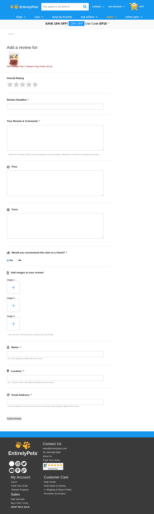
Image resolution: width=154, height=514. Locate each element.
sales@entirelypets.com (55, 448)
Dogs (21, 17)
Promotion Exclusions (55, 493)
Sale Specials (18, 499)
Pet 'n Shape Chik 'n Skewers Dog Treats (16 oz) (29, 66)
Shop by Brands (62, 17)
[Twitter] (24, 463)
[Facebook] (11, 463)
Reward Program (20, 490)
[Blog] (24, 470)
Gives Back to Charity (55, 486)
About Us (47, 456)
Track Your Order (51, 460)
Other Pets (133, 17)
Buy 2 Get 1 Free (19, 503)
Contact (98, 6)
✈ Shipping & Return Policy (58, 490)
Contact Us (52, 444)
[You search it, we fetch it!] (61, 6)
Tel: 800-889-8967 (52, 452)
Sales (111, 17)
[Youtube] (11, 470)
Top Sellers (89, 17)
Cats (38, 17)
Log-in (14, 482)
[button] (10, 84)
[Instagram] (17, 463)
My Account (116, 6)
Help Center (50, 482)
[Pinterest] (17, 470)
